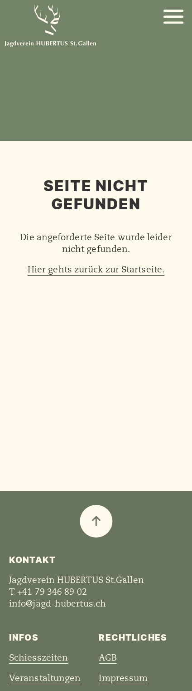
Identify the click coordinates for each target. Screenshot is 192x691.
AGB (107, 657)
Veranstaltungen (45, 678)
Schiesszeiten (38, 657)
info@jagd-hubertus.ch (57, 603)
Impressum (123, 678)
